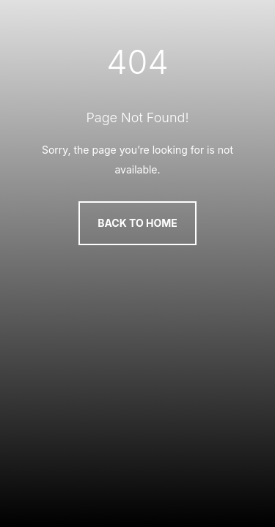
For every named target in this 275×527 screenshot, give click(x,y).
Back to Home (137, 223)
